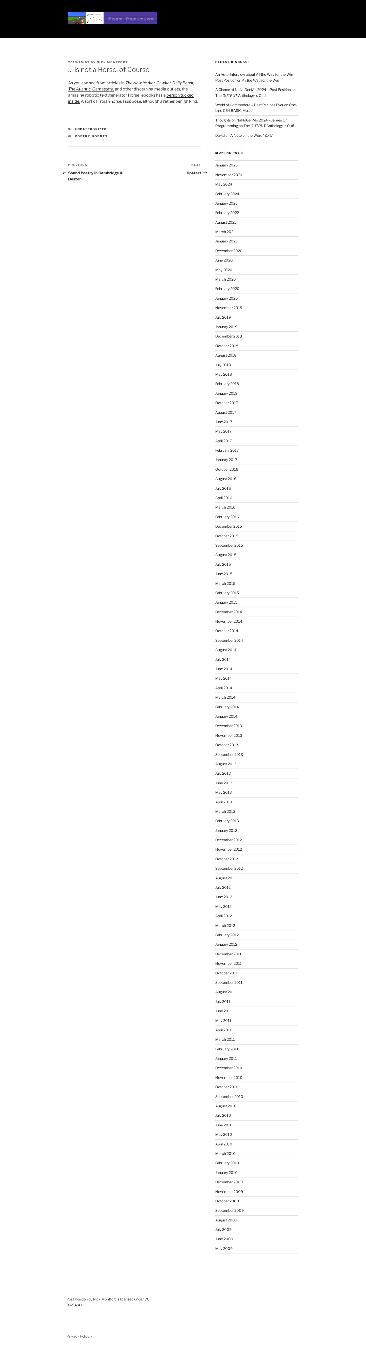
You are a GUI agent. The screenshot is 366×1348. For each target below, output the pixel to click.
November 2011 (228, 963)
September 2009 (229, 1210)
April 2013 (223, 802)
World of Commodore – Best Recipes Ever (249, 105)
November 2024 (228, 175)
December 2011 (228, 954)
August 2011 (225, 992)
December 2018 (228, 336)
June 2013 (223, 783)
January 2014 (226, 716)
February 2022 (227, 212)
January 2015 (226, 602)
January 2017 (226, 459)
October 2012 (226, 859)
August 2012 (225, 878)
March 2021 (225, 231)
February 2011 (226, 1049)
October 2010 (226, 1087)
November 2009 (229, 1191)
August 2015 (225, 555)
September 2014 (229, 640)
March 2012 (225, 925)
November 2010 (228, 1077)
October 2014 (226, 631)
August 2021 (225, 222)
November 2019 (228, 307)
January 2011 (226, 1058)
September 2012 (229, 868)
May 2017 (223, 431)
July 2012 (223, 887)
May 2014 (223, 678)
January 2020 (226, 298)
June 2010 (224, 1125)
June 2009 (224, 1239)
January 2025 (226, 165)
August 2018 (225, 355)
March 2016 (225, 507)
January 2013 (226, 830)
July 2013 (223, 773)
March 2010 (225, 1153)
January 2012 (226, 944)
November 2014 (228, 621)
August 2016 (225, 479)
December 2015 (228, 526)
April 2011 (223, 1030)
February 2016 (227, 517)
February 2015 (227, 593)
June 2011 (223, 1011)
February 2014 (227, 707)
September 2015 (229, 545)
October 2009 (227, 1201)
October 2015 (226, 536)
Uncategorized (91, 129)
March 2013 (225, 811)
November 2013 (228, 735)
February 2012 (227, 935)
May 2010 (223, 1134)
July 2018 (223, 365)
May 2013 (223, 792)
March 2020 (225, 279)
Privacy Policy (78, 1336)
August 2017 (225, 412)
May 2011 (223, 1020)
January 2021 (226, 241)
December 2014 (228, 612)
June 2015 (223, 574)
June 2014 (223, 669)
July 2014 (223, 659)
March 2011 (225, 1039)
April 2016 (223, 498)
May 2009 (224, 1248)
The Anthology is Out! (240, 95)
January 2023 (226, 203)
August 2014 (225, 650)
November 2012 (228, 849)
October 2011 (226, 973)
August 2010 (226, 1106)
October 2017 (226, 403)
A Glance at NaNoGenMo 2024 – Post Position (253, 89)
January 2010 (226, 1172)
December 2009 (229, 1182)
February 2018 (227, 383)
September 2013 (229, 754)
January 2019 (226, 327)
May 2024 (223, 184)
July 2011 (222, 1001)
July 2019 (223, 317)
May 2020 (223, 270)
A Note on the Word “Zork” (251, 135)
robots (100, 136)
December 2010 (228, 1068)
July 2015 (223, 564)
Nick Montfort (112, 62)
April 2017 (223, 441)
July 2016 (223, 488)
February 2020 (227, 288)
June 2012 (223, 897)
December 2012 (228, 840)
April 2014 (223, 688)
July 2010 (223, 1115)
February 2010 (227, 1163)
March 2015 (225, 583)
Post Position (77, 1299)
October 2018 (226, 346)
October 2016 (226, 469)
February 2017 (227, 450)
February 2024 (227, 194)
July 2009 (223, 1229)
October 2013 (226, 745)
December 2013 (228, 726)
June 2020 (224, 260)
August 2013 (225, 764)
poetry (82, 136)
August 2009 (226, 1220)
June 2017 (223, 422)
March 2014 (225, 697)
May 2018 (223, 374)
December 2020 (228, 251)
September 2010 (229, 1096)
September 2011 (228, 982)
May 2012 (223, 906)
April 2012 (223, 916)
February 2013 (227, 821)
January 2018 (226, 393)
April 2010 (223, 1144)
